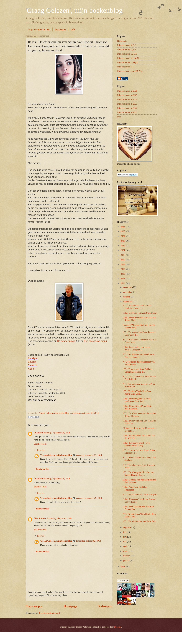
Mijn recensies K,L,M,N (128, 58)
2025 (123, 231)
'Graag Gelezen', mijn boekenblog (74, 10)
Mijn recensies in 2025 (39, 29)
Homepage (70, 606)
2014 (123, 283)
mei (125, 541)
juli (125, 532)
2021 (123, 250)
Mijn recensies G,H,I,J (127, 54)
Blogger (117, 627)
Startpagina (60, 29)
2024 (123, 236)
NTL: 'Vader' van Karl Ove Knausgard (139, 494)
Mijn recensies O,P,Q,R (127, 62)
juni (125, 537)
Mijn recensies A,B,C (126, 45)
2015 (123, 278)
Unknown (38, 432)
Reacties (40, 450)
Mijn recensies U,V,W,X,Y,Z (129, 71)
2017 (123, 269)
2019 (123, 259)
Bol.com (32, 362)
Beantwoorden (40, 444)
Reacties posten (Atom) (49, 613)
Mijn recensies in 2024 (127, 99)
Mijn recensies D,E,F (126, 49)
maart (126, 551)
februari (127, 555)
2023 (123, 241)
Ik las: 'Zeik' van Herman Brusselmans (139, 313)
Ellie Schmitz (40, 518)
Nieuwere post (34, 606)
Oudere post (104, 606)
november (128, 292)
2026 (123, 226)
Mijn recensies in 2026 (127, 91)
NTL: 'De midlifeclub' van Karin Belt (139, 521)
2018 (123, 264)
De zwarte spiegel (66, 341)
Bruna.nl (32, 365)
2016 (123, 274)
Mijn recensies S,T (125, 67)
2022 (123, 245)
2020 (123, 255)
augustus (127, 527)
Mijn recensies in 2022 (127, 108)
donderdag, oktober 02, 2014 (59, 518)
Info (73, 29)
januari (126, 560)
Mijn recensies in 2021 (127, 112)
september (128, 301)
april (125, 546)
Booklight (32, 358)
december (127, 287)
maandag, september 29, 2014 (57, 432)
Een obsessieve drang (95, 341)
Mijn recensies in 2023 (127, 104)
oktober (127, 297)
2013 (123, 566)
